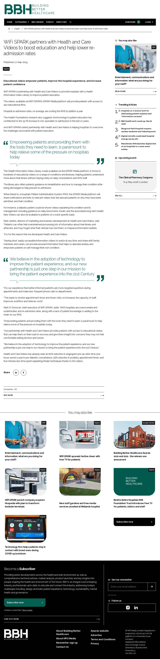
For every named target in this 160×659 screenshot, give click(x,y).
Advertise (96, 635)
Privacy (95, 643)
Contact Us (62, 647)
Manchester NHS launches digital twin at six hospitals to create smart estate (138, 146)
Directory (61, 22)
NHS (153, 47)
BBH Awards (37, 22)
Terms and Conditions (103, 639)
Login (148, 22)
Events (50, 22)
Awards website (100, 631)
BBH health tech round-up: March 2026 (136, 122)
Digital (6, 69)
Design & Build (148, 423)
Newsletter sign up (67, 642)
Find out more (11, 619)
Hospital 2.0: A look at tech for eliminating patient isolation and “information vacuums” (136, 113)
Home (9, 22)
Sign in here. (27, 610)
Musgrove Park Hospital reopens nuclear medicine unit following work (138, 130)
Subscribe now (124, 522)
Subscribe (132, 22)
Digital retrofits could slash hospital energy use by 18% (137, 137)
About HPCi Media (66, 638)
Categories (21, 22)
